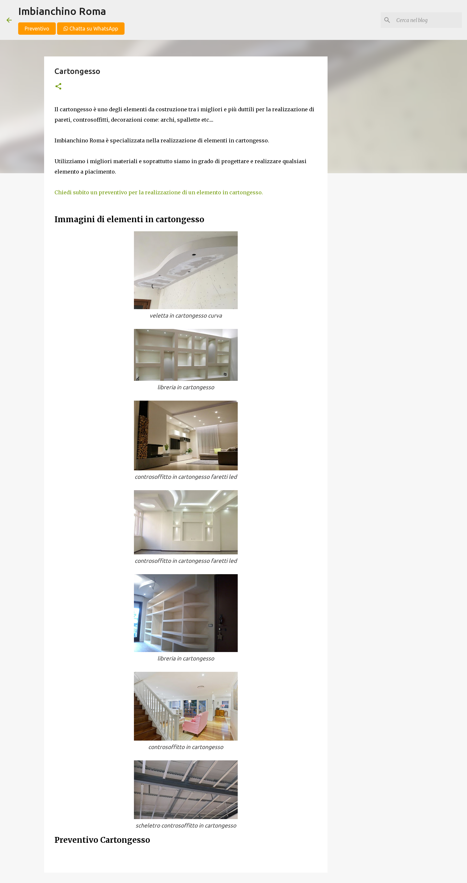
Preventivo (37, 28)
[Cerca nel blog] (428, 20)
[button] (58, 86)
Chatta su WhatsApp (91, 28)
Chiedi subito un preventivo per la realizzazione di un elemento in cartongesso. (158, 192)
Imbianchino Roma (62, 11)
